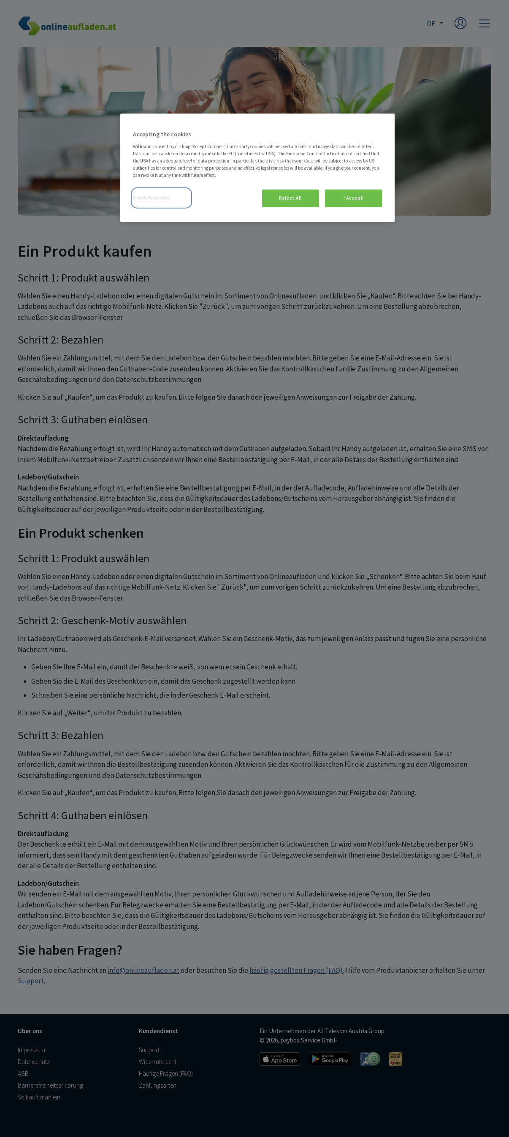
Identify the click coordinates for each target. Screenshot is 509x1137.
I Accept (353, 198)
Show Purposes (151, 197)
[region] (257, 168)
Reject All (290, 198)
